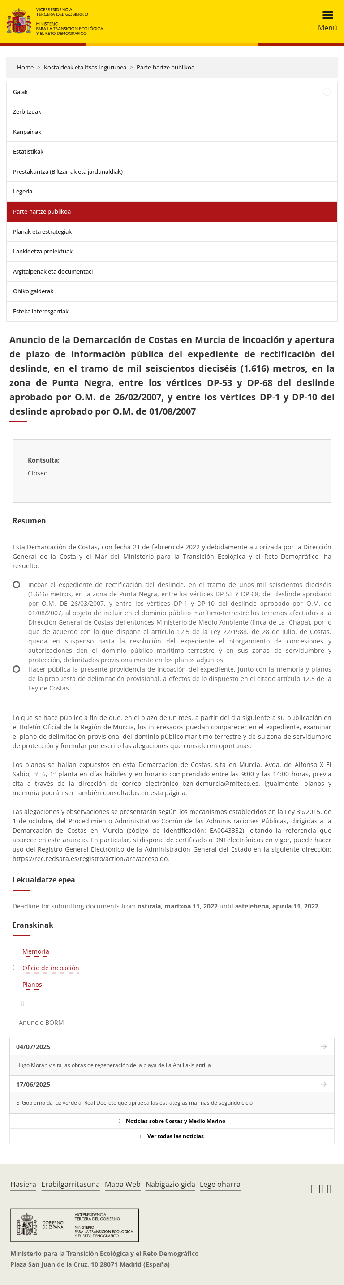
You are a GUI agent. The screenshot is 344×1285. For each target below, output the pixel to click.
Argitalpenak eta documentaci (53, 271)
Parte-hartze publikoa (165, 67)
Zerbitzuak (27, 111)
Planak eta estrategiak (42, 231)
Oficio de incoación (50, 968)
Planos (32, 984)
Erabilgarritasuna (70, 1184)
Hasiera (23, 1184)
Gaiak (20, 92)
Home (25, 67)
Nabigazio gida (170, 1184)
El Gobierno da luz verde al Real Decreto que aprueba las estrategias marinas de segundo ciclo (134, 1102)
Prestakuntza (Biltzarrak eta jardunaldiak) (68, 171)
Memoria (35, 951)
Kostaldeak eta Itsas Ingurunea (85, 67)
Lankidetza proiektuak (43, 251)
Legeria (22, 191)
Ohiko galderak (33, 291)
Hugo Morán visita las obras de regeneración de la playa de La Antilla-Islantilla (113, 1065)
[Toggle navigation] (325, 21)
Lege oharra (220, 1184)
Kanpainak (27, 132)
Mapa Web (123, 1184)
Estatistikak (28, 151)
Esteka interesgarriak (41, 311)
